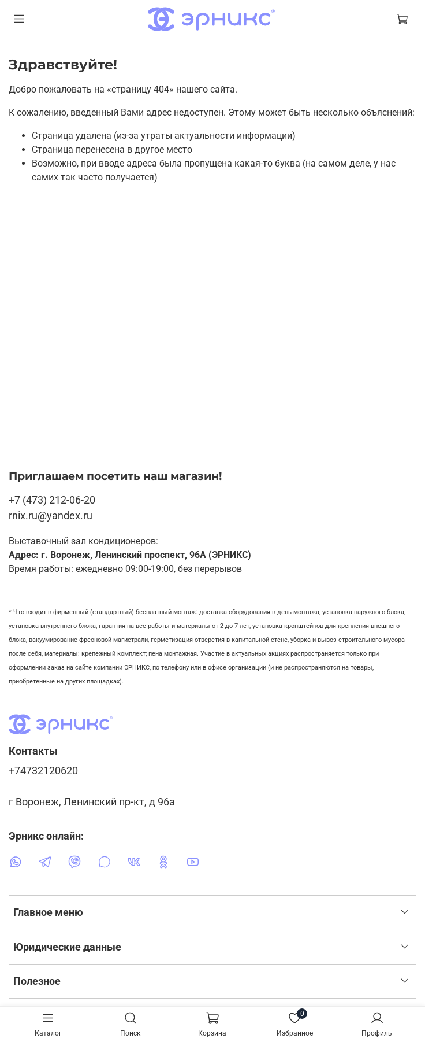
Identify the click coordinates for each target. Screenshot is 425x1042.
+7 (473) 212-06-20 (52, 500)
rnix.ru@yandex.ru (50, 515)
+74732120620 (43, 771)
